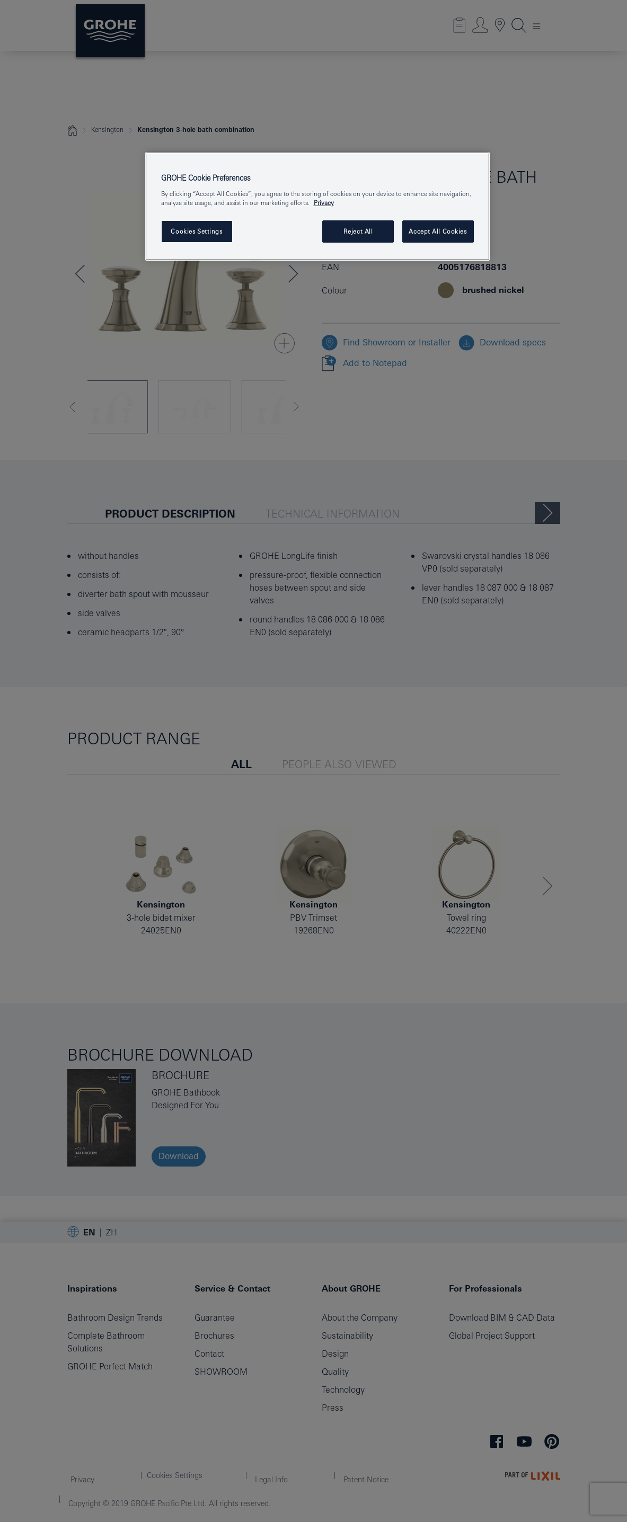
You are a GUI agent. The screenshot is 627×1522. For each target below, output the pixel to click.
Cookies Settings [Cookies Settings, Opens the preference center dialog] (196, 231)
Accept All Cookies (437, 231)
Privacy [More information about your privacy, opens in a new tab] (324, 202)
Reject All (358, 231)
